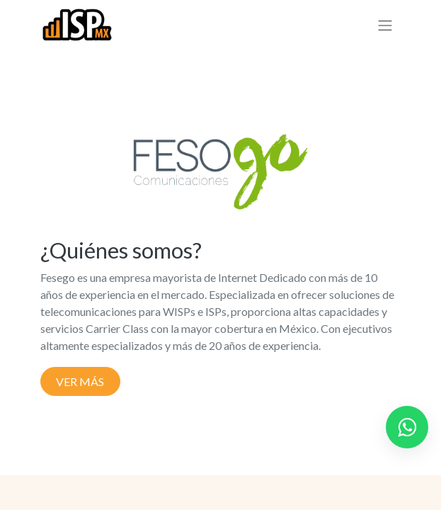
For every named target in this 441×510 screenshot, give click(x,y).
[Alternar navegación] (385, 25)
